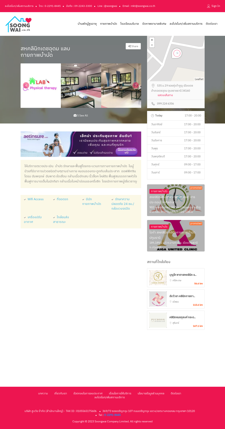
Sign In (215, 6)
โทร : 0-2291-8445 (50, 6)
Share (133, 46)
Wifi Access (34, 199)
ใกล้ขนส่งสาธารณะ (61, 220)
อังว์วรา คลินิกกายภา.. (182, 296)
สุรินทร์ (176, 323)
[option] (41, 85)
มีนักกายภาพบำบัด (91, 202)
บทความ (43, 393)
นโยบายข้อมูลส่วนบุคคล (151, 393)
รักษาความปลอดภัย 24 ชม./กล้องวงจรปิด (122, 204)
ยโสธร (176, 302)
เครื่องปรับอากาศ (33, 220)
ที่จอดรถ (60, 199)
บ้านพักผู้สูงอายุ (87, 23)
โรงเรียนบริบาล (129, 23)
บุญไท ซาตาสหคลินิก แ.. (182, 275)
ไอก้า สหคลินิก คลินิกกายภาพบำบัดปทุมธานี (172, 235)
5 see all (81, 115)
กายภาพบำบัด (108, 23)
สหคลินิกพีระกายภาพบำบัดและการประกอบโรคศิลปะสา (172, 200)
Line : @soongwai (107, 6)
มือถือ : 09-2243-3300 (79, 6)
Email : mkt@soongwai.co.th (139, 6)
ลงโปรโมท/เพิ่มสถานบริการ (19, 6)
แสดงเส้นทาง (165, 95)
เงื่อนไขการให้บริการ (120, 393)
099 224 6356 (165, 104)
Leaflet (199, 79)
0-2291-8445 (112, 415)
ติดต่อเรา (211, 23)
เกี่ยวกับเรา (60, 393)
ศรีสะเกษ (177, 280)
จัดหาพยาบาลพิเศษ (154, 23)
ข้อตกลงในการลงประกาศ (87, 393)
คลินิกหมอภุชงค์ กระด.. (182, 317)
